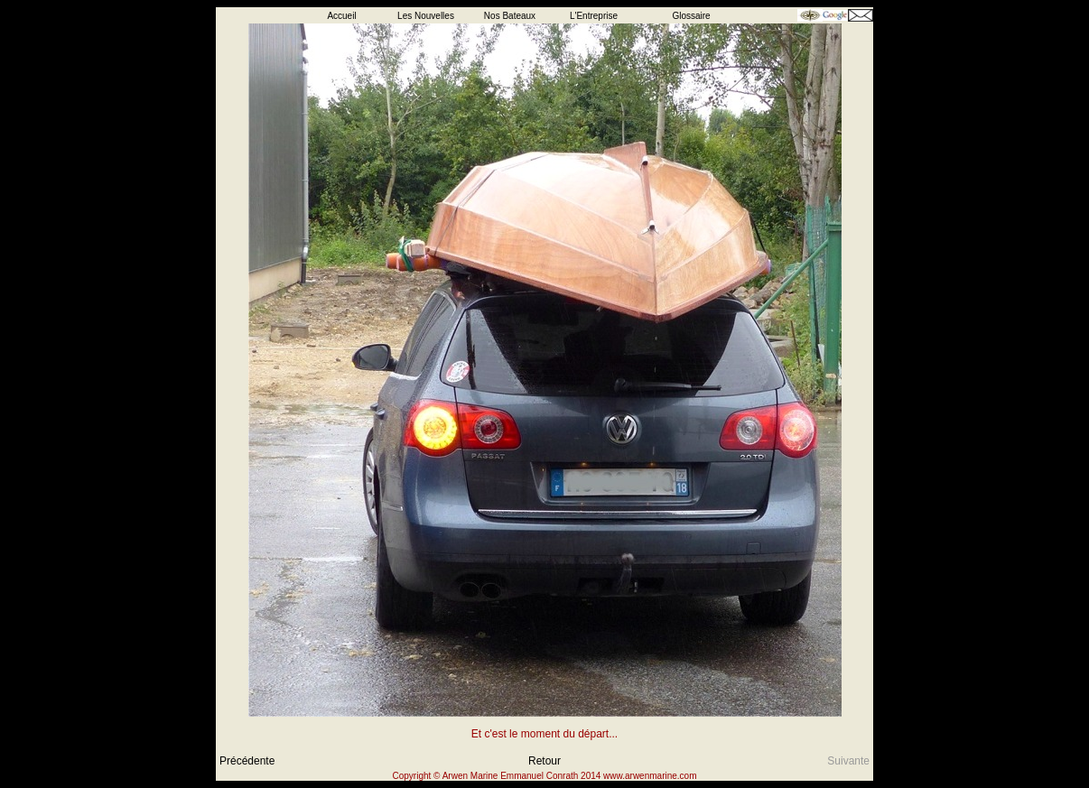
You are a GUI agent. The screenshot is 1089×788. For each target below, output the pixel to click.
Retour (544, 761)
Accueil (341, 16)
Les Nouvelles (425, 16)
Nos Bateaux (509, 16)
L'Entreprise (594, 16)
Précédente (247, 761)
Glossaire (691, 16)
